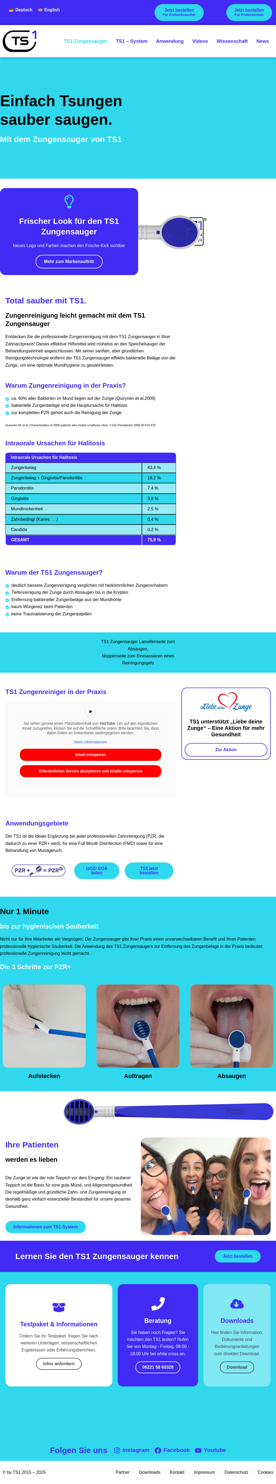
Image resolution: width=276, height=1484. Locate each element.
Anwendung (170, 41)
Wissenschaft (232, 41)
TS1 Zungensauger (85, 41)
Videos (200, 41)
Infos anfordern (58, 1363)
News (262, 41)
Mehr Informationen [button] (90, 742)
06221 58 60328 (158, 1367)
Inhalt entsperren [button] (90, 755)
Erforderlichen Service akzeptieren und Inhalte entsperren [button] (90, 771)
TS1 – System (131, 41)
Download (237, 1367)
